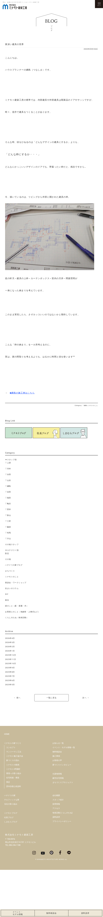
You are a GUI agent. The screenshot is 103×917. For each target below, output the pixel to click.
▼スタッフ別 (11, 460)
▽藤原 (8, 527)
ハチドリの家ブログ (14, 565)
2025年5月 (10, 685)
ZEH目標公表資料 (13, 833)
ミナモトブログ (10, 860)
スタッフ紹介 (58, 847)
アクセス (56, 855)
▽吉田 (8, 492)
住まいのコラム (12, 588)
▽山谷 (8, 480)
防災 (7, 553)
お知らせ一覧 (58, 790)
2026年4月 (10, 638)
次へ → (85, 698)
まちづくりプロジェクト (62, 829)
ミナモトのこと (12, 577)
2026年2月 (10, 647)
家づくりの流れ (12, 807)
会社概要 (56, 842)
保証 (8, 829)
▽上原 (8, 463)
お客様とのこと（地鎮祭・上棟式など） (22, 612)
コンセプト (11, 794)
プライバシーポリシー (61, 868)
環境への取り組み (13, 820)
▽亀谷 (8, 504)
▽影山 (8, 515)
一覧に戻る (51, 698)
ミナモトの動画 (12, 812)
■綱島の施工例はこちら (22, 393)
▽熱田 (8, 498)
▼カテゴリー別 (12, 550)
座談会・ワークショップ (15, 583)
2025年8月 (10, 672)
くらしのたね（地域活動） (16, 618)
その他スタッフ (12, 544)
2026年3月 (10, 642)
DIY (6, 594)
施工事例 (56, 803)
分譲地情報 (57, 821)
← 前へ (17, 698)
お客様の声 (57, 807)
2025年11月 (10, 659)
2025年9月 (10, 668)
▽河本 (8, 469)
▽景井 (8, 509)
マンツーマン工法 (13, 799)
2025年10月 (10, 663)
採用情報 (56, 851)
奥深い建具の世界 (14, 44)
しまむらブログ (10, 869)
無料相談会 (57, 799)
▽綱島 (8, 486)
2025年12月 (10, 655)
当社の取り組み (10, 851)
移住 (7, 600)
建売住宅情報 (58, 825)
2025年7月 (10, 676)
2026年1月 (10, 651)
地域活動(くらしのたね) (62, 860)
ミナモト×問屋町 (13, 816)
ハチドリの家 (9, 842)
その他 (8, 559)
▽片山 (8, 539)
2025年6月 (10, 680)
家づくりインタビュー (61, 812)
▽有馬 (8, 533)
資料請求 (56, 864)
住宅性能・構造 (12, 825)
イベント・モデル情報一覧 (63, 794)
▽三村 (8, 521)
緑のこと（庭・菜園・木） (16, 606)
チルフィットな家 (11, 847)
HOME (7, 781)
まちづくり (10, 571)
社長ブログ (9, 864)
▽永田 (8, 474)
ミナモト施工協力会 (14, 803)
